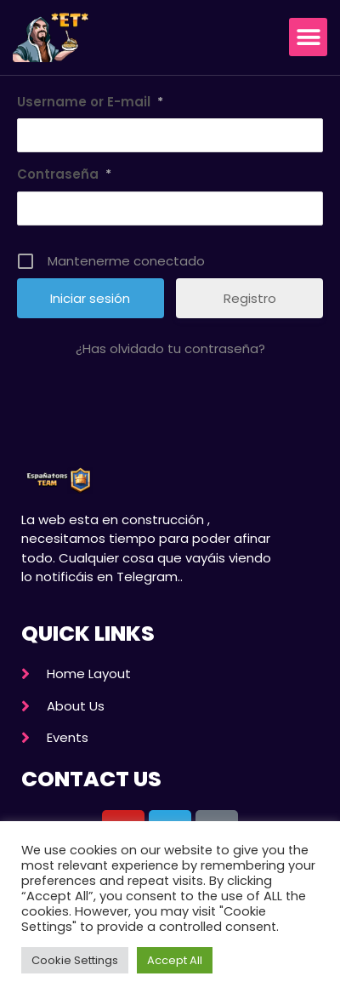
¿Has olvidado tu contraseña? (170, 348)
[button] (308, 37)
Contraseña (64, 174)
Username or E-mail (90, 102)
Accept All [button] (174, 960)
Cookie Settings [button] (74, 960)
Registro (250, 298)
